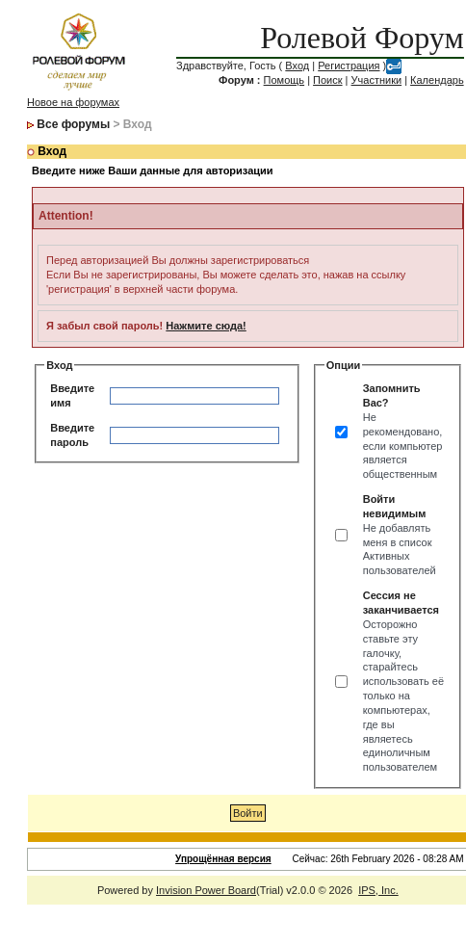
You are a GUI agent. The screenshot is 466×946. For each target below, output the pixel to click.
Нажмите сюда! (206, 325)
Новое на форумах (73, 102)
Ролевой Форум (361, 37)
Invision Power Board (206, 890)
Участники (376, 80)
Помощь (284, 80)
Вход (297, 65)
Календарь (437, 80)
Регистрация (348, 65)
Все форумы (73, 124)
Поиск (327, 80)
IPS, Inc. (378, 890)
